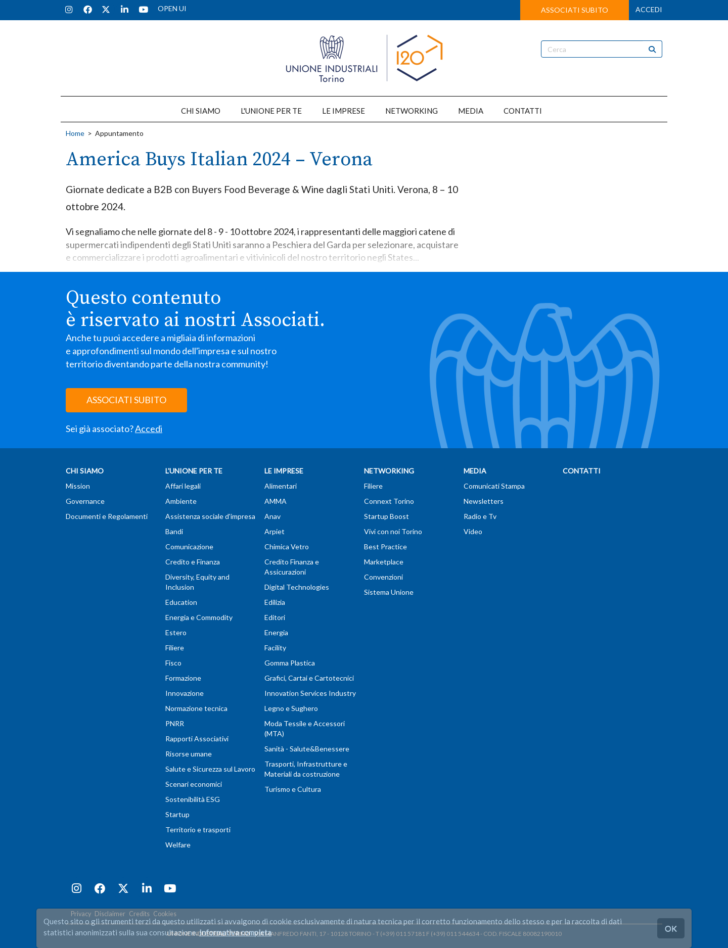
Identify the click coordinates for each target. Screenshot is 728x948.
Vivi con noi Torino (393, 531)
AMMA (275, 501)
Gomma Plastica (289, 662)
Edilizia (274, 602)
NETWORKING (411, 110)
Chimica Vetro (286, 546)
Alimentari (280, 486)
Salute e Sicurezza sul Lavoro (210, 769)
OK (671, 928)
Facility (275, 647)
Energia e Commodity (199, 617)
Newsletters (484, 501)
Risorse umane (188, 753)
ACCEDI (648, 9)
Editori (274, 617)
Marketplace (383, 561)
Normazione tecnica (196, 708)
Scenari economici (193, 784)
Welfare (178, 844)
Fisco (173, 662)
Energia (276, 632)
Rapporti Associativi (197, 738)
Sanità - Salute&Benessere (306, 748)
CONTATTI (523, 110)
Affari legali (183, 486)
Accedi (148, 428)
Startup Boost (386, 516)
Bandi (174, 531)
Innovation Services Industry (310, 693)
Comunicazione (189, 546)
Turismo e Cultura (292, 789)
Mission (78, 486)
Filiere (174, 647)
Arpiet (274, 531)
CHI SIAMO (200, 110)
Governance (85, 501)
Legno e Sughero (291, 708)
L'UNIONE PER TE (271, 110)
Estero (176, 632)
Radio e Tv (480, 516)
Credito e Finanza (192, 561)
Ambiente (181, 501)
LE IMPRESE (343, 110)
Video (473, 531)
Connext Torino (389, 501)
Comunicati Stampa (494, 486)
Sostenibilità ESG (192, 799)
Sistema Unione (389, 592)
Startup (177, 814)
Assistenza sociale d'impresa (210, 516)
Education (181, 602)
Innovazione (184, 693)
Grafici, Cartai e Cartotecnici (309, 678)
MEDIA (470, 110)
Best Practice (385, 546)
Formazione (183, 678)
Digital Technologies (296, 587)
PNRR (174, 723)
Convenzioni (383, 577)
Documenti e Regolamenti (107, 516)
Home (75, 133)
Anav (272, 516)
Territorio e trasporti (198, 829)
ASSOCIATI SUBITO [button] (574, 10)
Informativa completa (235, 932)
